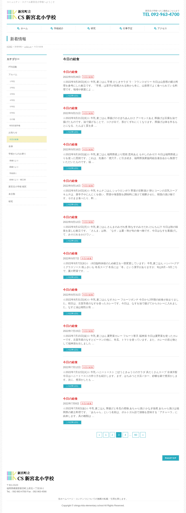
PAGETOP (170, 458)
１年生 (12, 81)
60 (135, 434)
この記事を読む (72, 96)
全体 (11, 146)
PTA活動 (13, 67)
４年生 (12, 100)
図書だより (14, 167)
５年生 (12, 107)
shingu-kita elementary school (89, 505)
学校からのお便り (17, 154)
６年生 (12, 113)
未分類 (12, 194)
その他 (12, 119)
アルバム (13, 74)
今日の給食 (70, 71)
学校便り (13, 173)
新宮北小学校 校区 (18, 186)
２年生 (12, 88)
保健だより (14, 161)
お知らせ (13, 132)
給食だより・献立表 (17, 180)
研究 (11, 201)
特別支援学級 (14, 126)
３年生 (12, 94)
